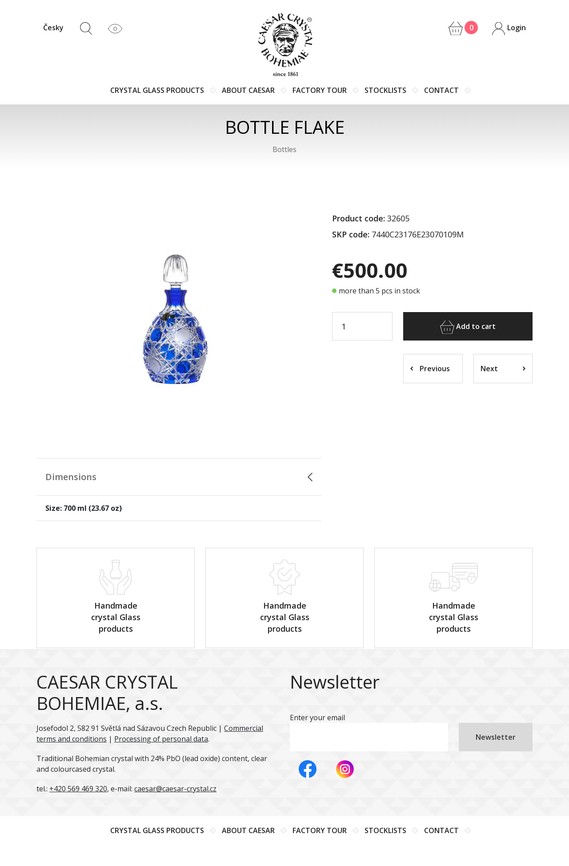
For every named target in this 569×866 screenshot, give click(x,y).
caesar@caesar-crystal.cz (175, 788)
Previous (430, 368)
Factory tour (320, 90)
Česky (53, 27)
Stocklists (385, 90)
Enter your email (317, 717)
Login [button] (508, 28)
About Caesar (248, 90)
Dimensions (70, 477)
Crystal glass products (157, 90)
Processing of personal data (161, 738)
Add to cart (468, 327)
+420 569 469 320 (78, 788)
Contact (441, 90)
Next (503, 368)
